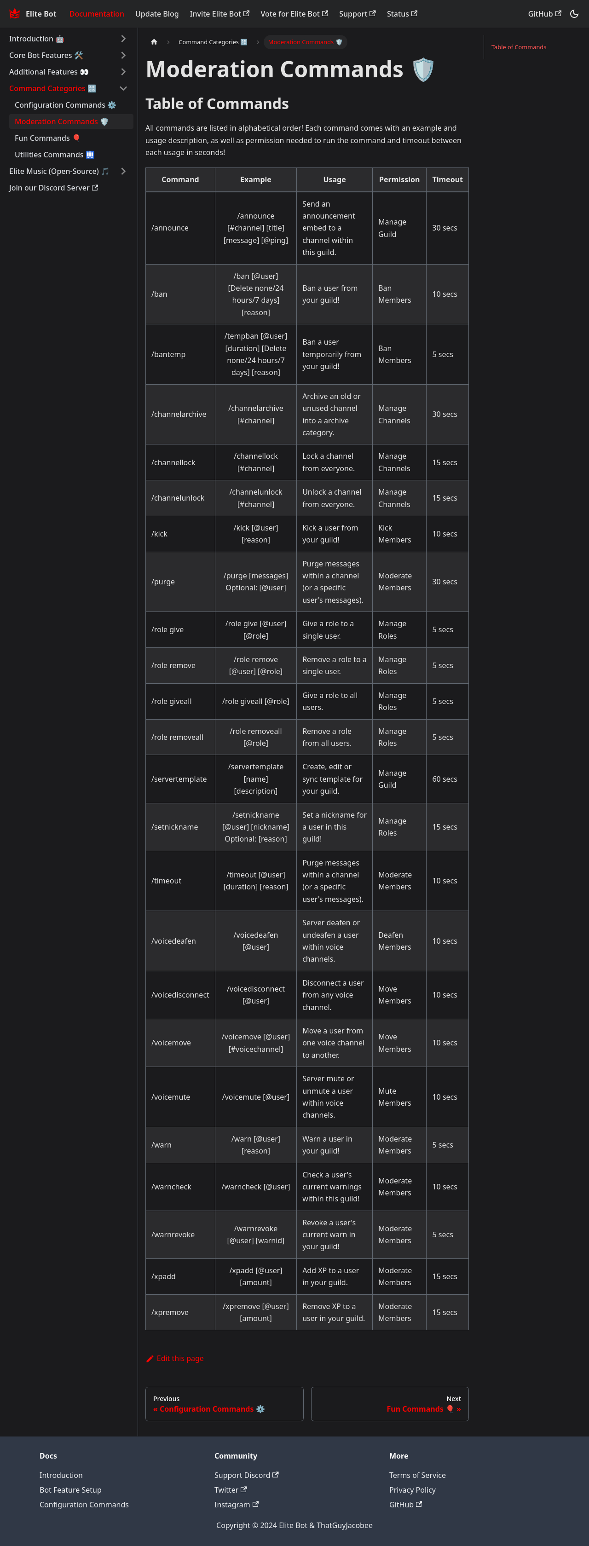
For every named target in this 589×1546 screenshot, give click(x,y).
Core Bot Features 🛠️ (46, 55)
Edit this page (174, 1358)
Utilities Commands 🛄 (55, 155)
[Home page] (154, 42)
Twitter (230, 1490)
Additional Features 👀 (49, 72)
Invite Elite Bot (220, 14)
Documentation (96, 14)
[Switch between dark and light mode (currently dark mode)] (574, 13)
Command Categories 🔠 (53, 88)
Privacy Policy (412, 1490)
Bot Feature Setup (71, 1490)
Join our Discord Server (53, 188)
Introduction (61, 1475)
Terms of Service (417, 1475)
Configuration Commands (84, 1505)
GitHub (544, 14)
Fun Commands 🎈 (48, 138)
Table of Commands (518, 47)
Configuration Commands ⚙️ (65, 105)
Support (357, 14)
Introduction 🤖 (36, 39)
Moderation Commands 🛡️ (62, 121)
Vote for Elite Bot (294, 14)
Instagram (236, 1505)
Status (402, 14)
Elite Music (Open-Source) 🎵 (59, 171)
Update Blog (157, 14)
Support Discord (246, 1475)
